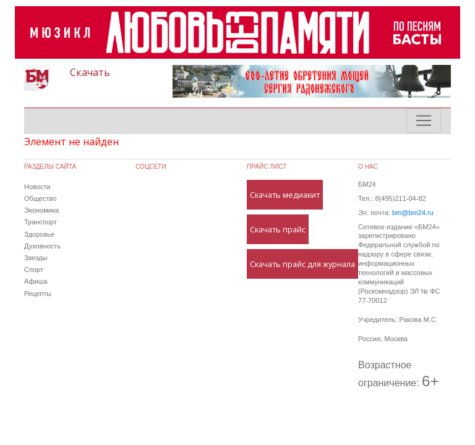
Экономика (41, 210)
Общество (40, 198)
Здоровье (39, 234)
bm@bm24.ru (413, 212)
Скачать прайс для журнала (302, 263)
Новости (37, 186)
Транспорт (40, 222)
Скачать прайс (278, 229)
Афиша (36, 281)
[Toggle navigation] (423, 120)
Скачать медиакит (285, 194)
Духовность (42, 246)
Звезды (35, 257)
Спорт (33, 269)
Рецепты (37, 293)
